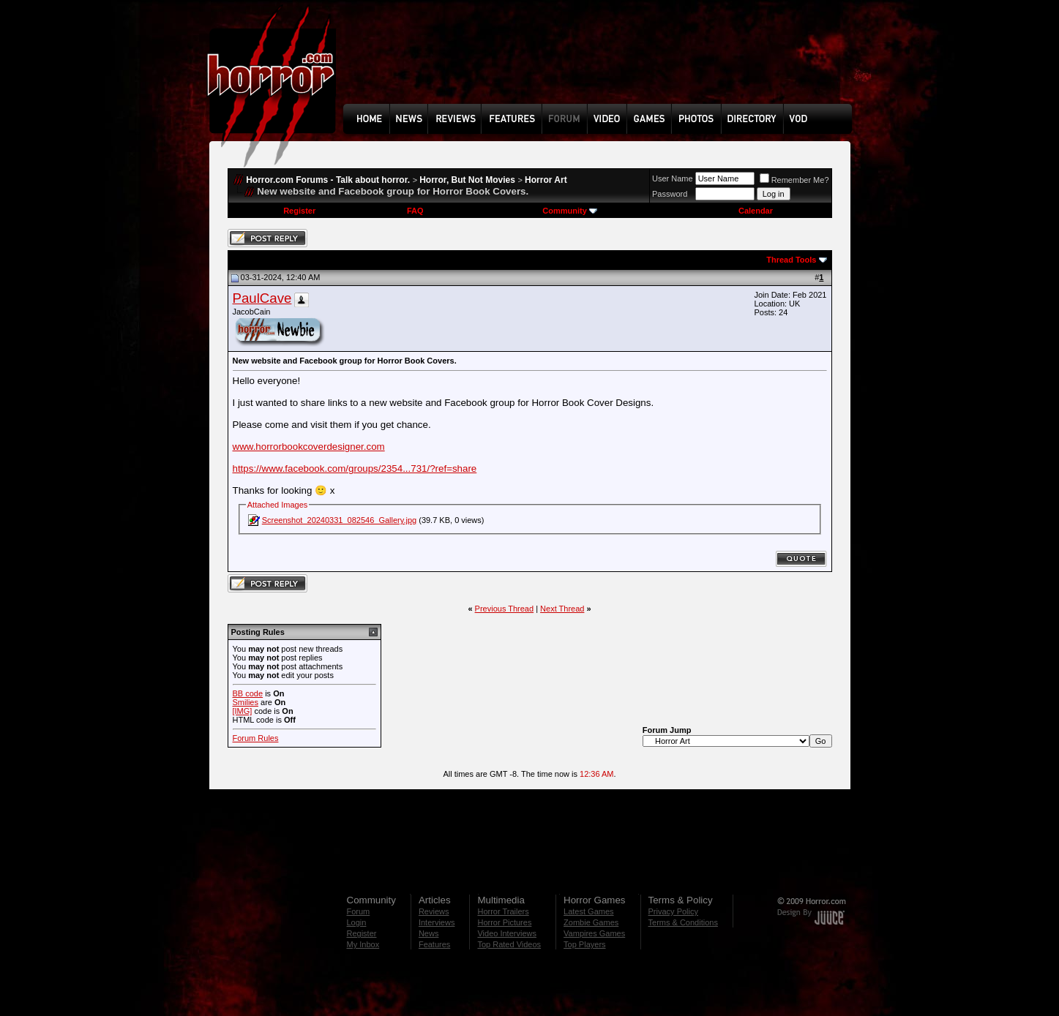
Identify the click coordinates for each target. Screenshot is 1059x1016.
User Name (672, 178)
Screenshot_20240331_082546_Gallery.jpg (339, 520)
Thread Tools (791, 259)
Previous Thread (504, 608)
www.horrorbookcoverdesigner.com (309, 446)
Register (299, 210)
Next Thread (562, 608)
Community (569, 210)
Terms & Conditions (683, 922)
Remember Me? (794, 180)
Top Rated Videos (509, 944)
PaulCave (262, 298)
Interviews (437, 922)
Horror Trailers (502, 911)
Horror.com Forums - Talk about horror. (328, 180)
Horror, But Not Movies (467, 180)
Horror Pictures (504, 922)
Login (357, 922)
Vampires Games (594, 933)
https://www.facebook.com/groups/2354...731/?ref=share (355, 468)
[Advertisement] (602, 63)
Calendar (755, 210)
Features (434, 944)
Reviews (434, 911)
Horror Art (546, 180)
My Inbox (363, 944)
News (429, 933)
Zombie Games (591, 922)
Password (669, 193)
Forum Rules (256, 738)
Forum (358, 911)
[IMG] (242, 711)
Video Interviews (506, 933)
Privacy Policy (673, 911)
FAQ (415, 210)
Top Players (584, 944)
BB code (248, 693)
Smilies (245, 702)
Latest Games (588, 911)
